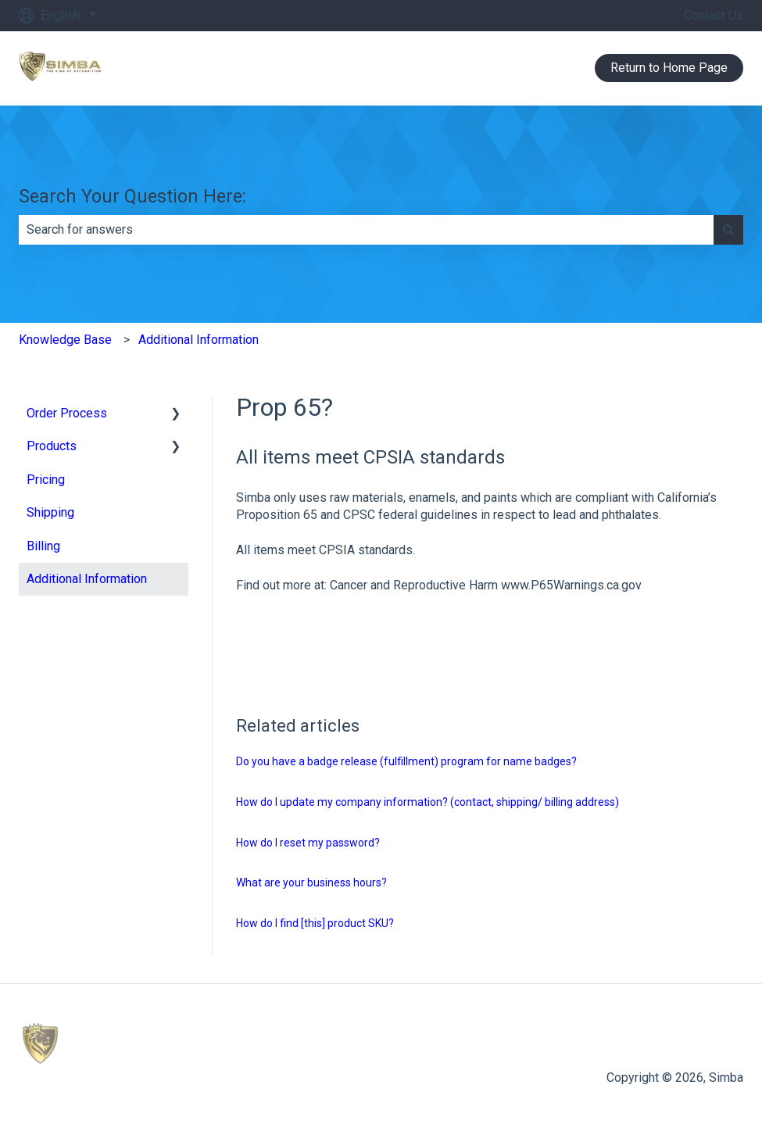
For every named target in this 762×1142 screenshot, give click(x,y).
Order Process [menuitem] (67, 413)
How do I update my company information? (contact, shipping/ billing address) (427, 802)
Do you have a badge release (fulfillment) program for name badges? (406, 761)
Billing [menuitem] (43, 546)
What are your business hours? (311, 882)
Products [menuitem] (52, 446)
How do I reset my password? (308, 842)
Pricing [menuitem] (46, 479)
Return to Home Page (669, 67)
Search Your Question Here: (132, 196)
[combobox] (366, 230)
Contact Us (713, 15)
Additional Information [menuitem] (87, 578)
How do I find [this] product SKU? (315, 923)
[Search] (728, 230)
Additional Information (198, 339)
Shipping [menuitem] (50, 512)
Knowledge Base (65, 339)
